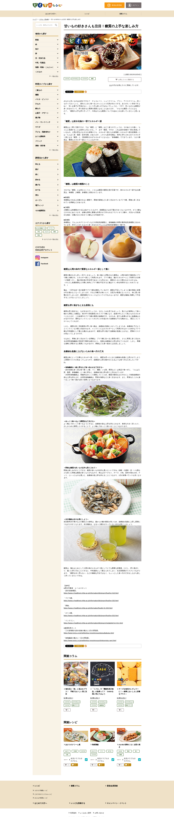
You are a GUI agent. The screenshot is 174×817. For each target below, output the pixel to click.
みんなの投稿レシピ (41, 228)
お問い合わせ (99, 813)
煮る (37, 195)
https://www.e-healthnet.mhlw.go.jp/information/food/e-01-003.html (88, 608)
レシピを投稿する (78, 803)
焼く (37, 174)
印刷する (79, 92)
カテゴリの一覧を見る (51, 239)
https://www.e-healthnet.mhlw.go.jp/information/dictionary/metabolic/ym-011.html (93, 623)
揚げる (37, 185)
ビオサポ (67, 78)
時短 (39, 235)
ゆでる (37, 190)
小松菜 (75, 751)
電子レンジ (39, 205)
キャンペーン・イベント (117, 803)
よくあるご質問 (85, 813)
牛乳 (39, 231)
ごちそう (46, 231)
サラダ (37, 127)
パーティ (51, 228)
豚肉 (54, 231)
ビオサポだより (76, 78)
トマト (101, 751)
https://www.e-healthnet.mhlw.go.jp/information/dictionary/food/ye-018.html (91, 593)
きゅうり (93, 751)
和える (37, 164)
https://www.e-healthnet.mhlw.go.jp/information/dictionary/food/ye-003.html (91, 615)
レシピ (87, 14)
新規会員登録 (112, 786)
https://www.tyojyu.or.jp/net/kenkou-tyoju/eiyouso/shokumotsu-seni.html (90, 640)
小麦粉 (120, 754)
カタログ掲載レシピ (41, 790)
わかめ (120, 751)
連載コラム (123, 14)
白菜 (67, 754)
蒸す (37, 169)
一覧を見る (54, 76)
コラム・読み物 (44, 19)
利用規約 (73, 813)
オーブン (38, 200)
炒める (37, 180)
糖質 (92, 78)
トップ (35, 19)
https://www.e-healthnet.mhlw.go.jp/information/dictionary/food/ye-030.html (91, 601)
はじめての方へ (50, 14)
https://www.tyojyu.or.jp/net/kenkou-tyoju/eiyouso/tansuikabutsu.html (89, 633)
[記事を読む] (68, 698)
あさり (67, 751)
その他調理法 (40, 210)
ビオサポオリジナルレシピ (43, 794)
